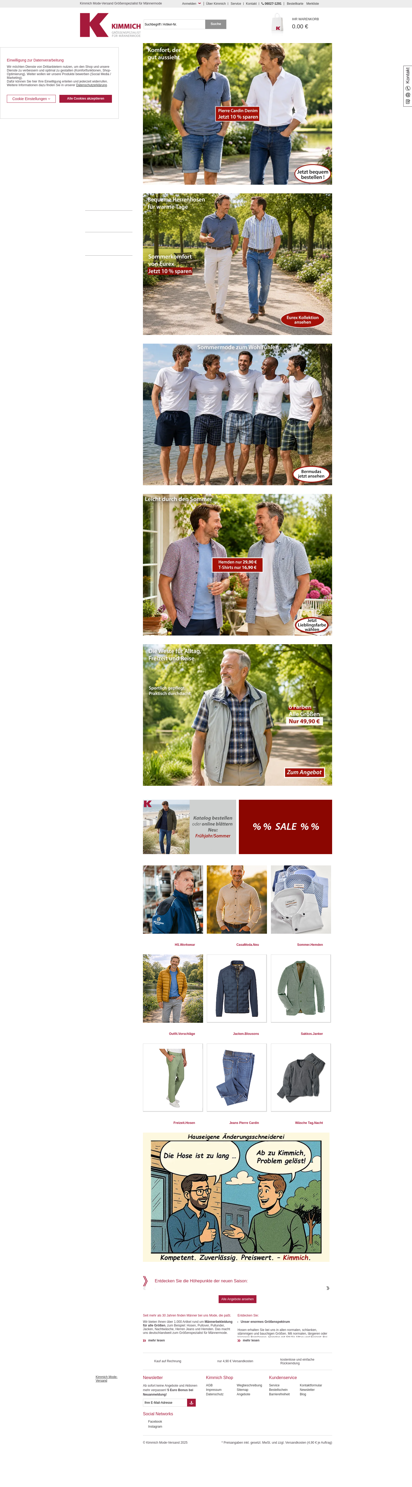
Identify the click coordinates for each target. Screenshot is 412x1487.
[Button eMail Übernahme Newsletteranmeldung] (191, 1438)
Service (236, 3)
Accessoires (93, 194)
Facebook (155, 1457)
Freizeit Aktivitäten (98, 162)
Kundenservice (283, 1413)
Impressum (214, 1425)
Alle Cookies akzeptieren (85, 98)
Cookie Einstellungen (31, 99)
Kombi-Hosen (94, 130)
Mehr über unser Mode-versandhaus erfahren (114, 243)
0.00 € (312, 23)
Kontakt (251, 3)
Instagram (155, 1462)
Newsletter (153, 1413)
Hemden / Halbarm (98, 146)
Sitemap (242, 1425)
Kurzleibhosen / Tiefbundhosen (106, 122)
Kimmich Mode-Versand (106, 1414)
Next (327, 1306)
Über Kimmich (216, 3)
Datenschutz (215, 1430)
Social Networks (158, 1449)
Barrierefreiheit (279, 1430)
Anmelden (189, 4)
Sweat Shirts (94, 178)
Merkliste (312, 3)
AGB (209, 1421)
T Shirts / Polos (95, 154)
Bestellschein (278, 1425)
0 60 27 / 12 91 (114, 221)
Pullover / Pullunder (98, 186)
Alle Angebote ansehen (237, 1335)
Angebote (243, 1430)
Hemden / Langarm (98, 138)
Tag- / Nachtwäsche (99, 170)
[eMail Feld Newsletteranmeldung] (165, 1438)
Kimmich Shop (219, 1413)
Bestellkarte (295, 3)
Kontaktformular (311, 1421)
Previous (145, 1306)
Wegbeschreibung (249, 1421)
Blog (303, 1430)
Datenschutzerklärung (91, 85)
